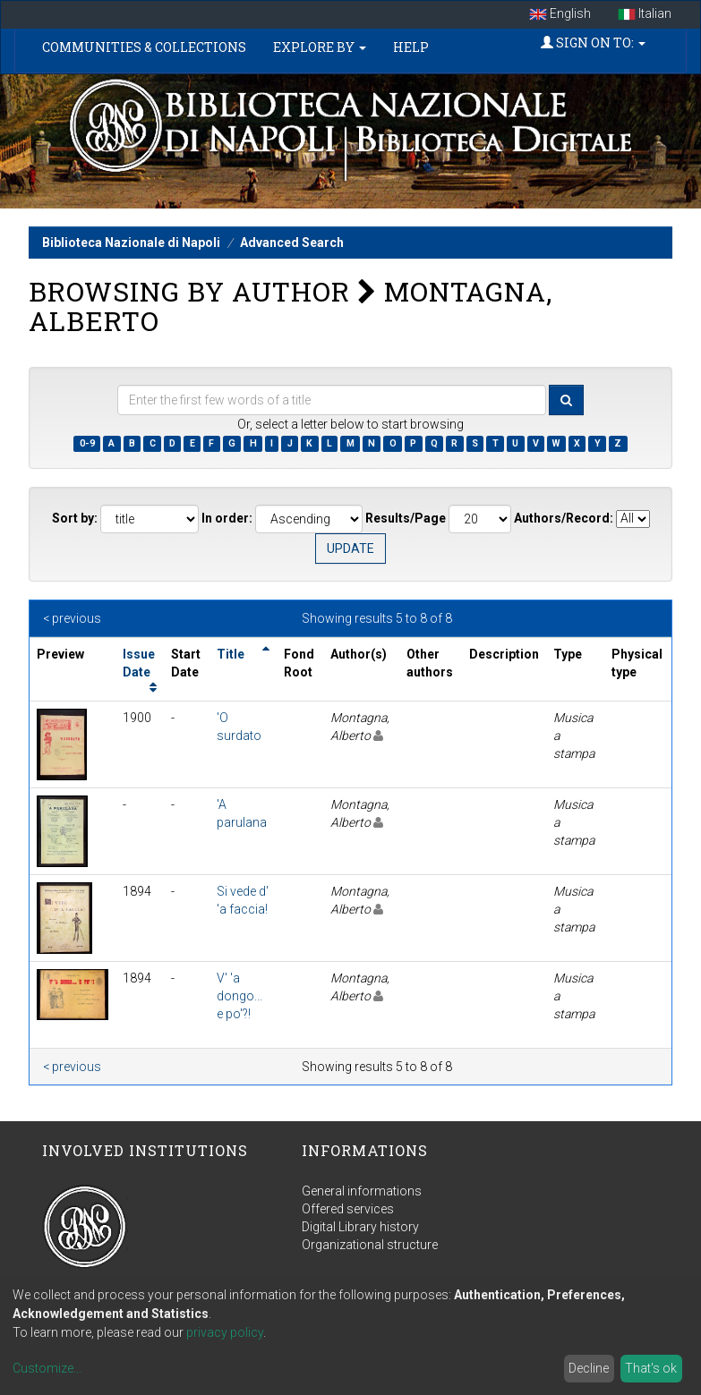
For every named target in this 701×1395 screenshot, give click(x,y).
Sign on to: (593, 42)
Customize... (47, 1368)
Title (230, 654)
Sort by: (75, 518)
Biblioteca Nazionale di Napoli (131, 242)
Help (411, 46)
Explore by (319, 46)
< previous (72, 618)
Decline (588, 1368)
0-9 (87, 443)
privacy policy (224, 1332)
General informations (362, 1191)
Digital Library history (360, 1227)
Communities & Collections (144, 46)
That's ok (651, 1368)
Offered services (348, 1209)
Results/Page (405, 518)
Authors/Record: (563, 518)
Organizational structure (370, 1245)
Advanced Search (292, 242)
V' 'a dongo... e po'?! (239, 996)
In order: (226, 518)
